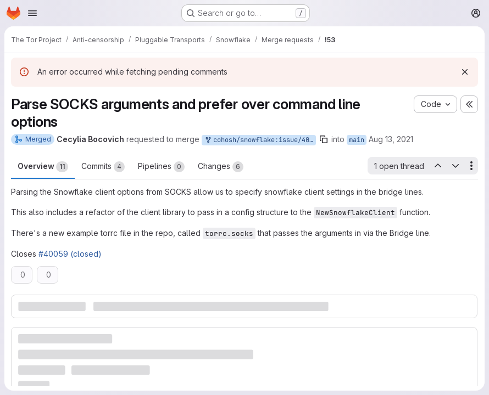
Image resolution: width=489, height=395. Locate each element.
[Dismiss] (464, 71)
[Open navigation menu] (32, 13)
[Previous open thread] (437, 165)
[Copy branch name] (323, 139)
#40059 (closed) (70, 253)
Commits (103, 166)
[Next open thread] (455, 165)
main (356, 140)
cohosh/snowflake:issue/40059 (260, 140)
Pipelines (161, 166)
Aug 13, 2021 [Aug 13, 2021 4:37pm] (391, 139)
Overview (43, 166)
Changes (220, 166)
